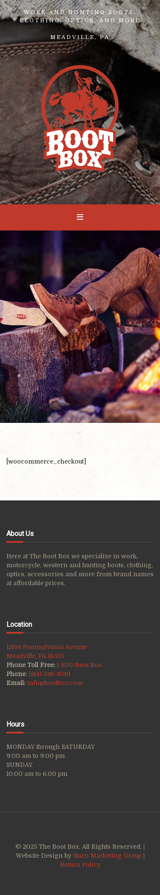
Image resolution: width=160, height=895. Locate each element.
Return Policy (80, 864)
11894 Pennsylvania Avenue (46, 647)
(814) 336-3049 (49, 674)
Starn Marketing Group (108, 855)
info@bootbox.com (55, 682)
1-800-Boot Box (79, 665)
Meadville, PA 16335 (35, 656)
